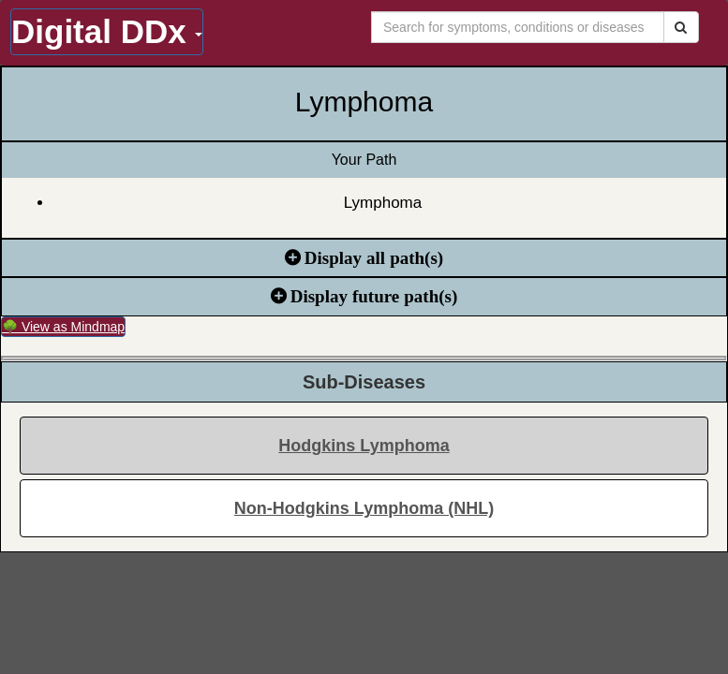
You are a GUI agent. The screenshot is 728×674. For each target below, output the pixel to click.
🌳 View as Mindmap (63, 326)
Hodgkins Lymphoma (363, 445)
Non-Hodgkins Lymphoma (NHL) (364, 508)
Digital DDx (106, 31)
